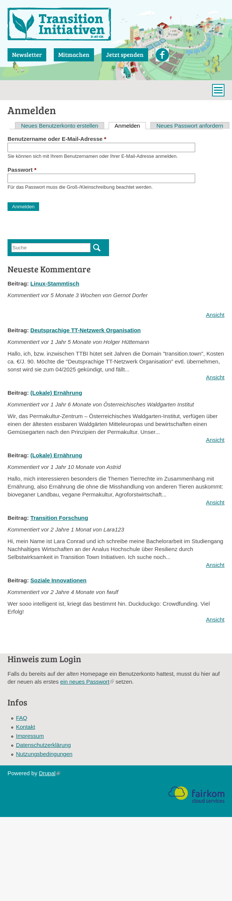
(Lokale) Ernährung (56, 392)
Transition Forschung (59, 518)
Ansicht (215, 315)
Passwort (22, 169)
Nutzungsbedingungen (44, 754)
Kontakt (25, 727)
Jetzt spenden (125, 54)
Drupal (49, 773)
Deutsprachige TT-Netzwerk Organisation (85, 330)
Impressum (30, 736)
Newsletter (27, 54)
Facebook (162, 54)
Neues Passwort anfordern (189, 125)
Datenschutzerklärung (43, 745)
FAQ (21, 718)
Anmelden (130, 125)
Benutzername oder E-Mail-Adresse (57, 139)
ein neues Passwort (87, 681)
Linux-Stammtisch (54, 283)
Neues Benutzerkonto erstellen (59, 125)
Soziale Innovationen (58, 580)
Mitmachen (73, 54)
